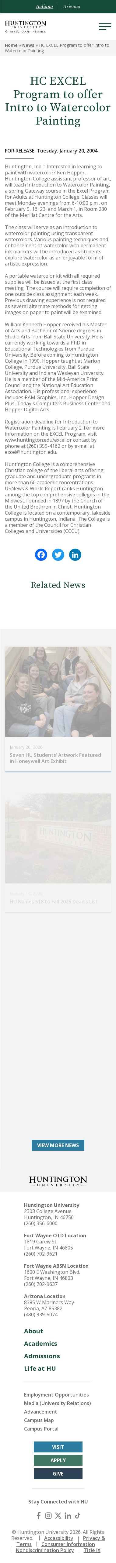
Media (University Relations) (57, 1403)
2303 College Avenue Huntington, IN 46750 (49, 1214)
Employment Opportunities (56, 1394)
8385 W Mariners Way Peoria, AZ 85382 (49, 1305)
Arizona (71, 7)
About (33, 1331)
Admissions (42, 1356)
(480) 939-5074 (41, 1314)
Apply (58, 1460)
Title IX (92, 1550)
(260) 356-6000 (41, 1223)
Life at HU (40, 1368)
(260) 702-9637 (41, 1284)
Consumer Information (68, 1544)
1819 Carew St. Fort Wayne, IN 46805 (48, 1244)
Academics (40, 1343)
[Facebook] (38, 1515)
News (28, 45)
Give (58, 1473)
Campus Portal (41, 1428)
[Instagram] (48, 1515)
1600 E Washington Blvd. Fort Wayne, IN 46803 (52, 1275)
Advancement (40, 1411)
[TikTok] (77, 1515)
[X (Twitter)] (58, 1515)
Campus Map (39, 1420)
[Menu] (105, 26)
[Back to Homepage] (58, 1180)
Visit (58, 1447)
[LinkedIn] (68, 1515)
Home (11, 45)
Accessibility (58, 1538)
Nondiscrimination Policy (45, 1550)
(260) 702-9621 (41, 1253)
